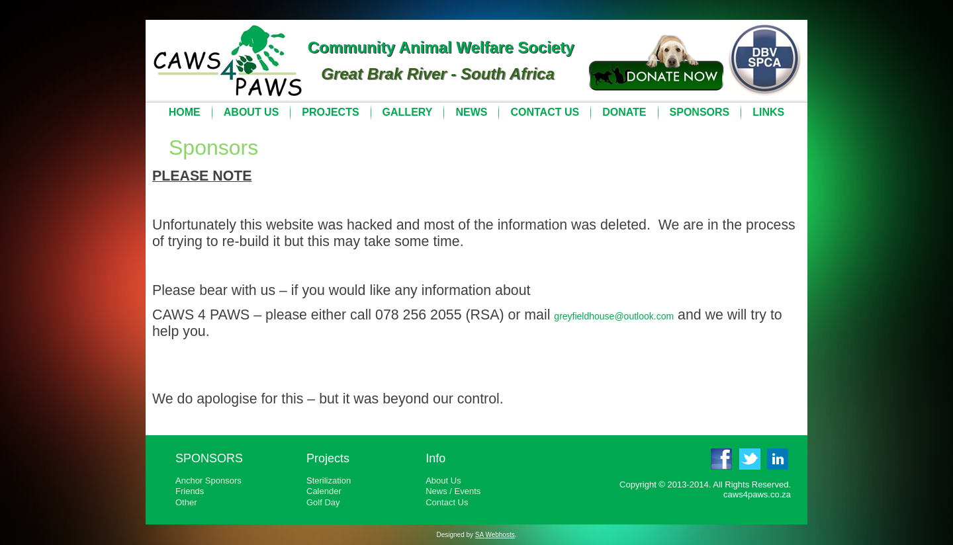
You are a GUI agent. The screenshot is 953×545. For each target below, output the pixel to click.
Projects (330, 112)
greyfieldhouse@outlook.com (614, 316)
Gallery (408, 112)
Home (185, 112)
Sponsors (700, 112)
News (471, 112)
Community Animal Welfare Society (441, 47)
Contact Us (544, 112)
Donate (624, 112)
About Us (251, 112)
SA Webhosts (495, 534)
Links (768, 112)
